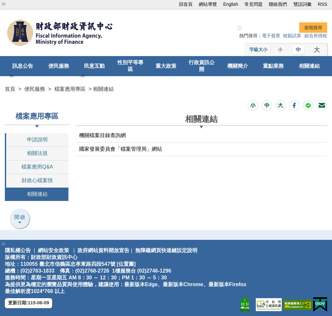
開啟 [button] (20, 217)
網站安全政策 (53, 250)
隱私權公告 (18, 250)
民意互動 (94, 66)
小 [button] (280, 49)
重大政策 (166, 66)
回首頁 (186, 4)
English (230, 4)
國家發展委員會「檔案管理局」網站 (120, 149)
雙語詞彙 (302, 4)
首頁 (10, 89)
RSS (322, 4)
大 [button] (317, 50)
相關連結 (309, 66)
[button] (253, 105)
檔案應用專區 (70, 89)
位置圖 (126, 264)
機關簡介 (237, 66)
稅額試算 (292, 35)
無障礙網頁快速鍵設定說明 (166, 250)
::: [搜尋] (240, 27)
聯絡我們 (278, 4)
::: (4, 4)
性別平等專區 (130, 66)
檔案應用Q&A (37, 167)
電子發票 (271, 35)
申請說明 (37, 139)
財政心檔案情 (37, 180)
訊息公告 (22, 66)
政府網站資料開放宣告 (103, 250)
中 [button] (298, 50)
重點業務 (273, 66)
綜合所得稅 (315, 35)
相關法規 (37, 153)
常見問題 (253, 4)
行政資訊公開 (202, 66)
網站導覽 (208, 4)
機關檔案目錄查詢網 (102, 135)
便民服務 (58, 66)
